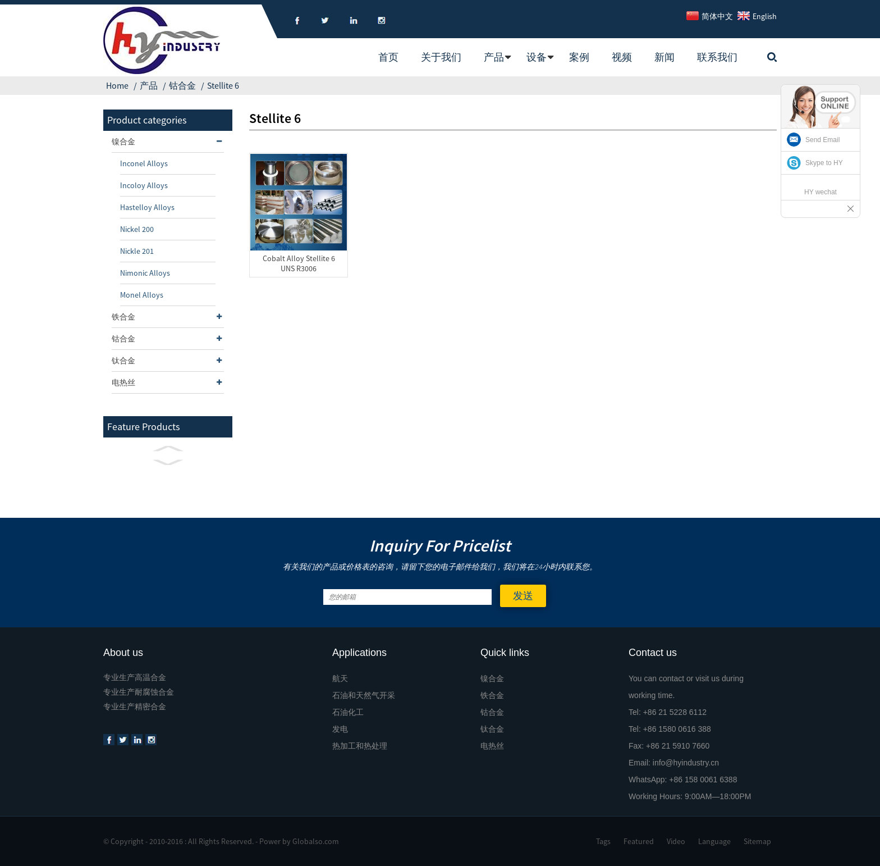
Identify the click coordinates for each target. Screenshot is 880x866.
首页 (388, 57)
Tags (603, 841)
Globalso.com (315, 841)
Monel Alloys (141, 295)
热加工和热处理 (359, 745)
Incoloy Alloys (144, 185)
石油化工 (348, 712)
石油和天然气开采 (363, 695)
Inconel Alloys (144, 163)
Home (117, 85)
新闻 (664, 57)
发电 (340, 728)
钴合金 (182, 85)
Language (714, 841)
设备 (536, 57)
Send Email (822, 140)
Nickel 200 (137, 229)
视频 (622, 57)
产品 (494, 57)
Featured (639, 841)
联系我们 (717, 57)
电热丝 (168, 382)
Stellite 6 (223, 85)
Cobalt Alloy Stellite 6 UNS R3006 (299, 263)
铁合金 (168, 316)
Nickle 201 (137, 251)
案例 (579, 57)
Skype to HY (824, 163)
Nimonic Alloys (145, 273)
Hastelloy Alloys (147, 207)
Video (676, 841)
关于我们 (441, 57)
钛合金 (168, 360)
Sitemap (757, 841)
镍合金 (168, 141)
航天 (340, 678)
